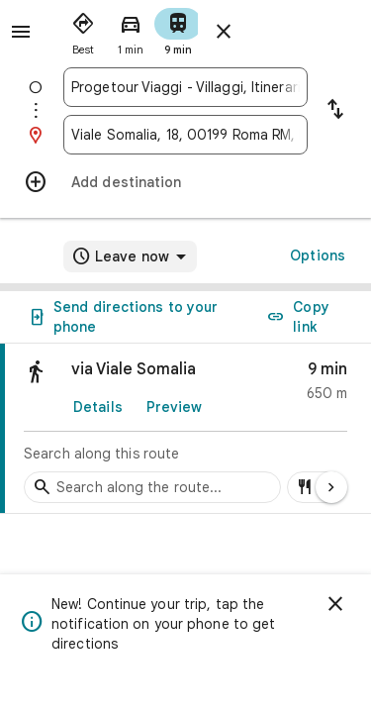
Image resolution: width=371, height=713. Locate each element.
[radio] (83, 29)
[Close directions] (223, 31)
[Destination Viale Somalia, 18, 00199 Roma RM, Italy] (185, 135)
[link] (185, 429)
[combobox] (185, 87)
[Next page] (331, 487)
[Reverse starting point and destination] (335, 111)
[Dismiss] (335, 604)
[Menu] (21, 31)
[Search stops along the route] (152, 487)
